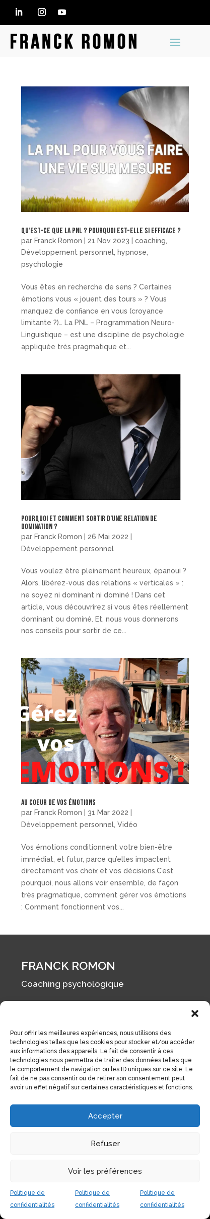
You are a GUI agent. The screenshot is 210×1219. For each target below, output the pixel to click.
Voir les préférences (105, 1171)
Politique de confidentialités (32, 1198)
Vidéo (127, 825)
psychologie (42, 264)
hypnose (132, 252)
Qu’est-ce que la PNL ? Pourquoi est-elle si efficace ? (101, 231)
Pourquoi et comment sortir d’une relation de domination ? (89, 523)
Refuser (105, 1143)
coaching (150, 241)
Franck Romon (58, 241)
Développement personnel (67, 252)
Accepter (105, 1116)
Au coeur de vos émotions (58, 802)
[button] (195, 1013)
